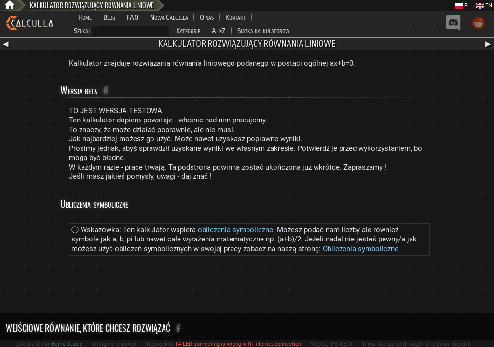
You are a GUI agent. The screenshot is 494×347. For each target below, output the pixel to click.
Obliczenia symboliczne (360, 248)
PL (462, 5)
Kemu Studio (67, 344)
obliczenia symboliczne (235, 230)
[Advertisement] (247, 286)
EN (484, 5)
